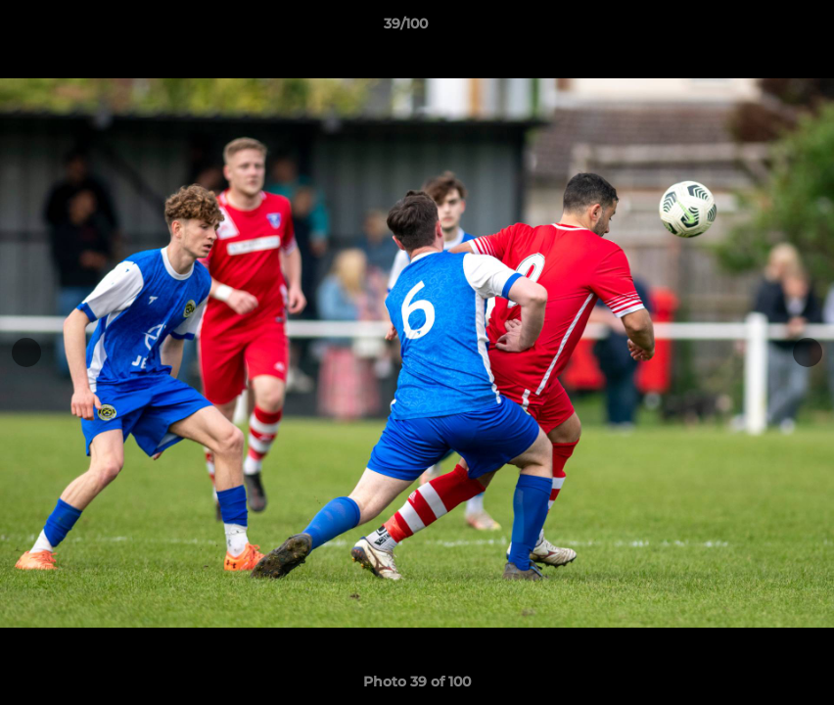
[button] (752, 28)
